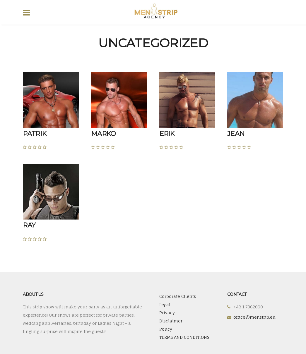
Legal (164, 304)
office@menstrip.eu (254, 317)
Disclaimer (170, 320)
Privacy (167, 312)
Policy (165, 329)
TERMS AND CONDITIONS (184, 337)
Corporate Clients (177, 296)
